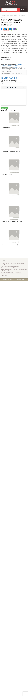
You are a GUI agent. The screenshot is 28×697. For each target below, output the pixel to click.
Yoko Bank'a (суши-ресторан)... (11, 151)
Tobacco (21, 62)
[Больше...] (24, 87)
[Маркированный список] (18, 87)
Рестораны (3, 63)
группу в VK (15, 67)
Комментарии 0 (9, 78)
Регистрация (14, 7)
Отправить (4, 108)
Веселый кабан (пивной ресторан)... (12, 221)
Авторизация (5, 7)
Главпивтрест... (6, 127)
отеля (17, 62)
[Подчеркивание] (7, 87)
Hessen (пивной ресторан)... (10, 245)
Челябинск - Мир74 (14, 279)
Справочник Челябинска (13, 14)
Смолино (9, 62)
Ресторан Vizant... (7, 174)
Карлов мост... (6, 198)
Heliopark (13, 62)
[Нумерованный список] (21, 87)
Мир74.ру (3, 14)
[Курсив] (5, 87)
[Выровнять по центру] (13, 87)
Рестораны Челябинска (12, 65)
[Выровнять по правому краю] (15, 87)
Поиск (23, 9)
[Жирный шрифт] (3, 87)
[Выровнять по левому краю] (10, 87)
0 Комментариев (7, 73)
